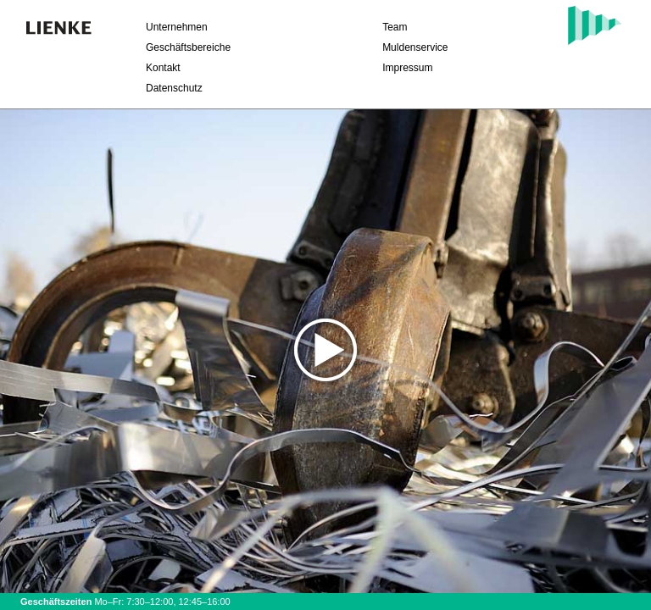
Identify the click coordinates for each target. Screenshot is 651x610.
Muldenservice (415, 47)
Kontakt (163, 68)
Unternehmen (177, 27)
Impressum (407, 68)
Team (394, 27)
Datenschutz (174, 88)
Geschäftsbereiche (188, 47)
